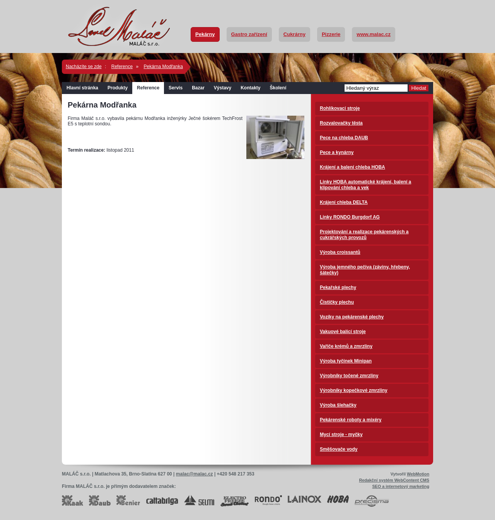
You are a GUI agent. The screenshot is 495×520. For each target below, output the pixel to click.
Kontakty (250, 88)
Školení (278, 88)
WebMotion (418, 474)
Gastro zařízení (249, 34)
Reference (122, 66)
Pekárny (205, 34)
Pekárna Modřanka (163, 66)
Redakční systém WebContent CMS (394, 480)
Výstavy (222, 88)
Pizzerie (331, 34)
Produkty (118, 88)
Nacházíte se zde (84, 66)
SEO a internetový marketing (400, 486)
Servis (176, 88)
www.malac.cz (374, 34)
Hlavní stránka (82, 88)
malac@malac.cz (194, 474)
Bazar (198, 88)
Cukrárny (294, 34)
